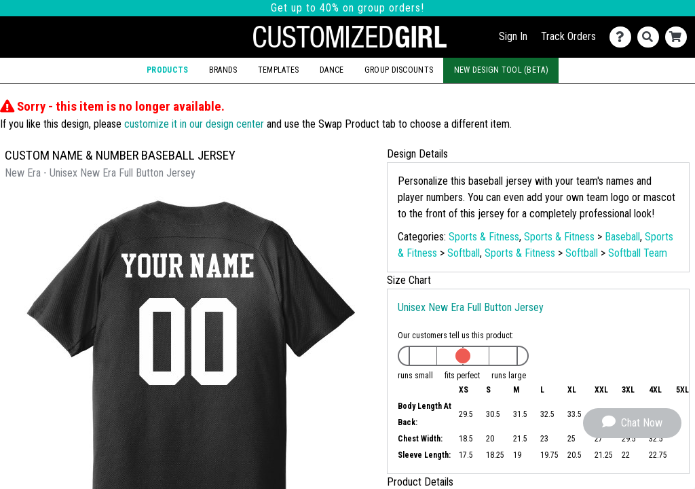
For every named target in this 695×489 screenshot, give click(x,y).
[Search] (651, 37)
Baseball (622, 236)
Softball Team (637, 253)
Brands (223, 70)
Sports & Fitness (484, 236)
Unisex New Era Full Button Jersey (471, 307)
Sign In (513, 36)
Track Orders (568, 36)
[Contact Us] (623, 37)
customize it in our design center (194, 123)
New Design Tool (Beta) (501, 70)
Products (167, 70)
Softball (463, 253)
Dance (331, 70)
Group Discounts (398, 70)
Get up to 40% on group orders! (347, 7)
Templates (278, 70)
